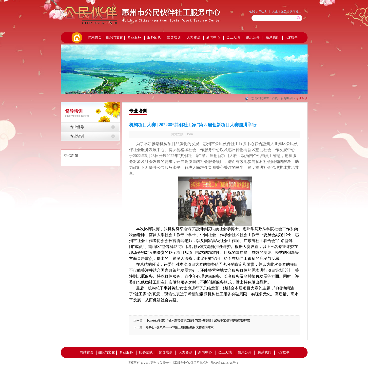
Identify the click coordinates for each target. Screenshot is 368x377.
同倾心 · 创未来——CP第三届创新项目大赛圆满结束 (179, 327)
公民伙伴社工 (258, 11)
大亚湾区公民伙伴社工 (286, 11)
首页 (76, 37)
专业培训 (302, 98)
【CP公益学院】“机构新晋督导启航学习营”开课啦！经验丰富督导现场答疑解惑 (197, 320)
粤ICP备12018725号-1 (224, 362)
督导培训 (287, 98)
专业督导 (77, 127)
